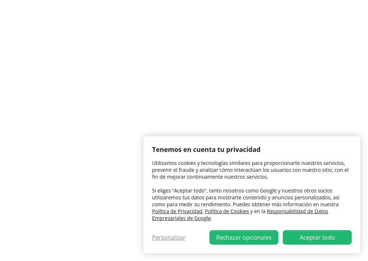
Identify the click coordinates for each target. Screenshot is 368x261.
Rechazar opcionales (243, 237)
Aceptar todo (317, 237)
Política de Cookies (227, 211)
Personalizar (168, 237)
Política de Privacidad (177, 211)
